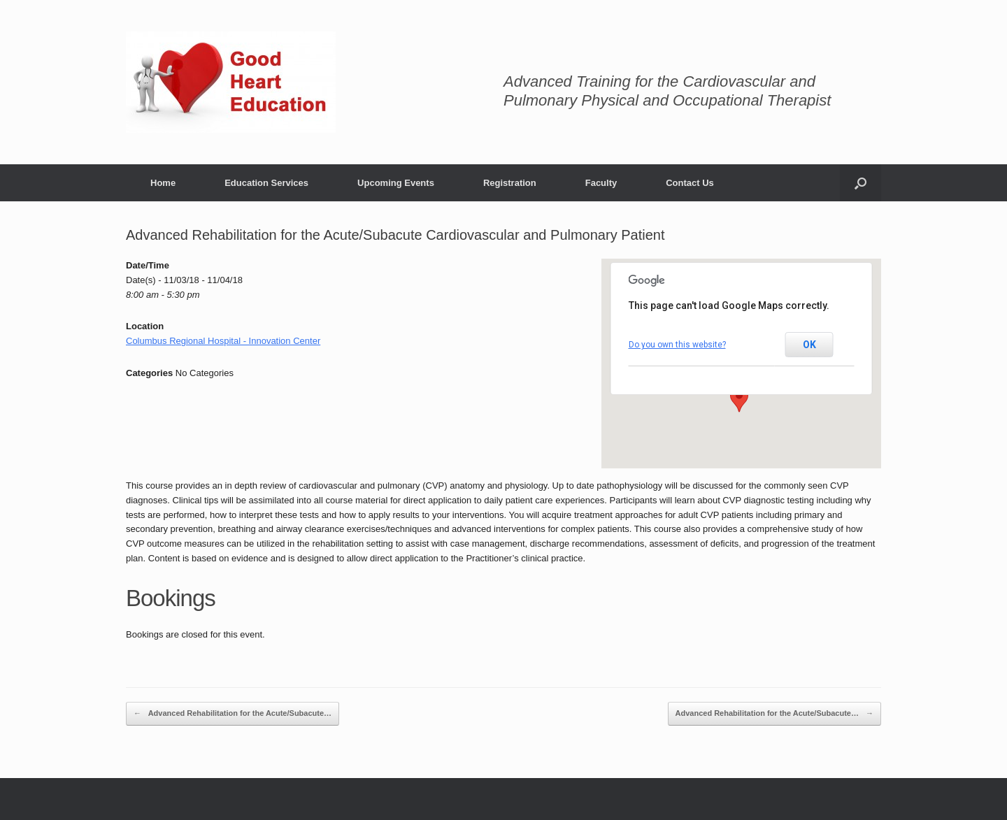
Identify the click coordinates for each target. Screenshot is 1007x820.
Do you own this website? (677, 345)
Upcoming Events (395, 183)
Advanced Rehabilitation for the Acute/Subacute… (232, 714)
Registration (509, 183)
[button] (739, 399)
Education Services (266, 183)
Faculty (601, 183)
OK (809, 344)
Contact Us (690, 183)
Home (163, 183)
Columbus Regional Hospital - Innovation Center (223, 341)
